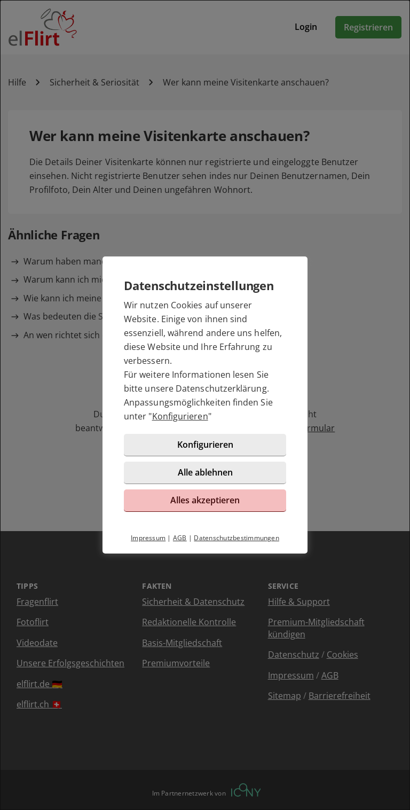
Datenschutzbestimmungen (236, 537)
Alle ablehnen (205, 472)
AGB (180, 537)
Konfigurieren (180, 416)
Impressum (148, 537)
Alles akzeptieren (205, 500)
